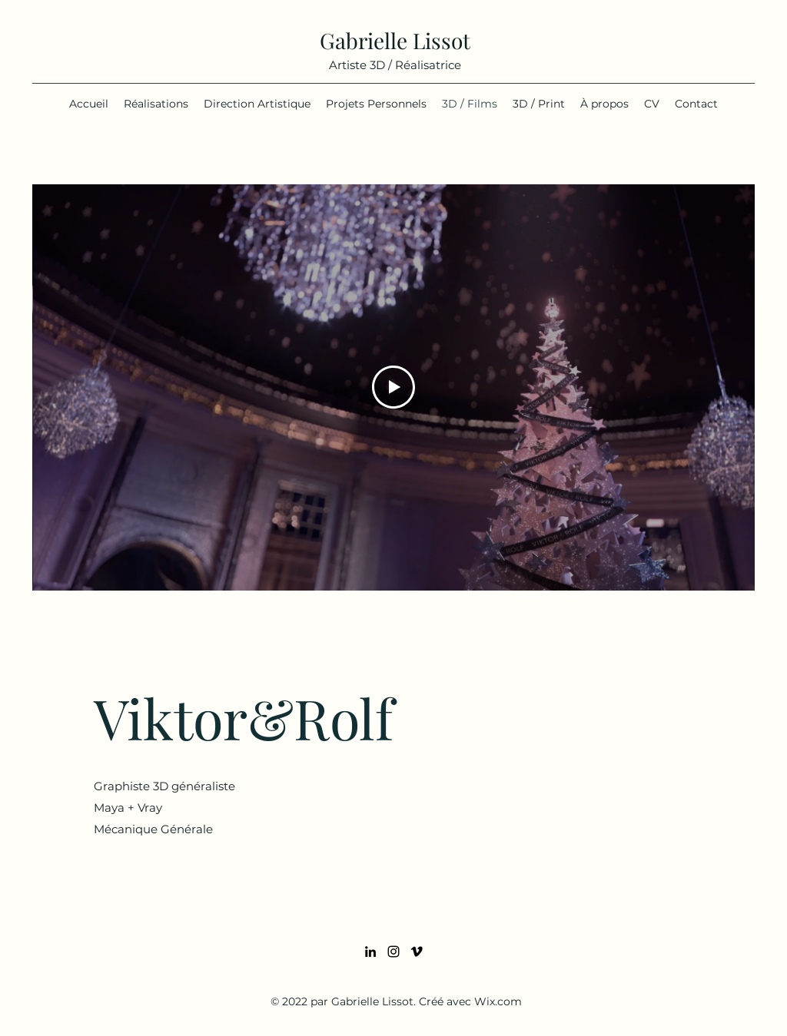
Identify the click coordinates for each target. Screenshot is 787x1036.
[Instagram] (393, 951)
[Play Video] (393, 387)
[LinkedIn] (370, 951)
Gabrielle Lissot (395, 40)
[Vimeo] (416, 951)
